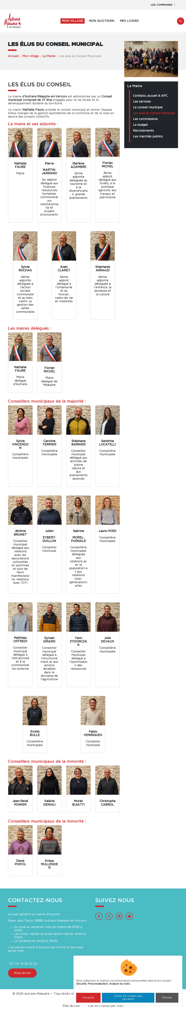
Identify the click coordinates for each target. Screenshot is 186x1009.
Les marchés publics (148, 136)
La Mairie (48, 56)
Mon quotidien (101, 20)
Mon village (72, 20)
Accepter (88, 997)
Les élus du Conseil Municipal (154, 113)
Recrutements (143, 130)
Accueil (13, 56)
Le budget (140, 124)
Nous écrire (22, 973)
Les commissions (145, 119)
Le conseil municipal (148, 107)
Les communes (162, 5)
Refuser (167, 997)
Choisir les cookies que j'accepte (128, 997)
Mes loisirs (129, 20)
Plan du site (71, 1005)
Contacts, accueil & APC (150, 95)
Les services (142, 101)
